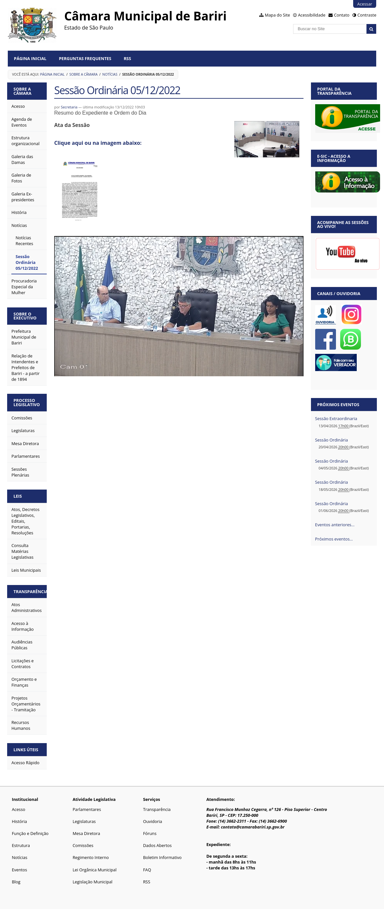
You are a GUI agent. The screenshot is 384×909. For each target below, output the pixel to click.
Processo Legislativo (27, 402)
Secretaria (69, 107)
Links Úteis (26, 750)
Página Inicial (30, 58)
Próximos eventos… (334, 539)
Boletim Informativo (162, 857)
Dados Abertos (157, 845)
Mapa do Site (277, 15)
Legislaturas (84, 821)
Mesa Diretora (86, 833)
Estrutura (21, 845)
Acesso (18, 809)
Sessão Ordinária (331, 440)
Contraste (366, 15)
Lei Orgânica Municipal (95, 870)
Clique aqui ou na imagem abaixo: (98, 142)
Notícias (109, 74)
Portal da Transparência (334, 91)
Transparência (30, 591)
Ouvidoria (152, 821)
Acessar (364, 4)
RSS (127, 58)
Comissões (83, 845)
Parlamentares (87, 809)
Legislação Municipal (93, 882)
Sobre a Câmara (83, 74)
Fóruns (149, 833)
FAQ (147, 870)
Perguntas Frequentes (85, 58)
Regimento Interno (91, 857)
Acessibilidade (311, 15)
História (19, 821)
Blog (16, 882)
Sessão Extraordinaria (336, 418)
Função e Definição (30, 833)
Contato (342, 15)
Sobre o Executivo (25, 316)
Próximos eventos (338, 404)
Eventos (19, 870)
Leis (18, 496)
